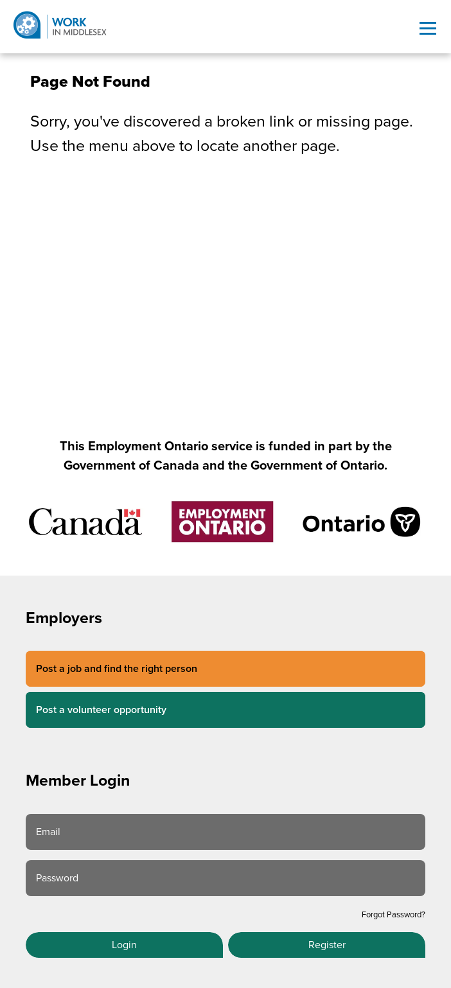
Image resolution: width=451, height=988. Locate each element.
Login (124, 945)
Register (327, 945)
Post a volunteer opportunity (101, 709)
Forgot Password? (393, 915)
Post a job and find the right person (116, 668)
